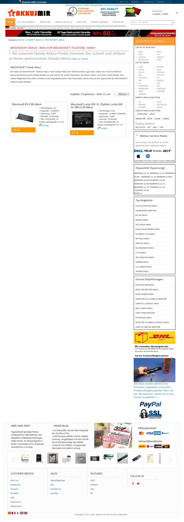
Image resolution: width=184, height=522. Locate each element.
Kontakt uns (55, 489)
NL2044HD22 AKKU (144, 248)
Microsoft (143, 60)
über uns (124, 2)
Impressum (16, 502)
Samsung (141, 114)
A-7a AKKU (140, 252)
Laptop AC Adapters (145, 47)
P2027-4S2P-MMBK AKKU (147, 229)
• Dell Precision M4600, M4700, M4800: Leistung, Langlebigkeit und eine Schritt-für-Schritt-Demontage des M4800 (70, 439)
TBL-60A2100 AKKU (144, 257)
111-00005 (51, 28)
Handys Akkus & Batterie (147, 97)
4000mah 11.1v (158, 173)
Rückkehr (135, 2)
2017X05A (80, 28)
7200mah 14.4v (141, 190)
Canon (165, 119)
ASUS (159, 69)
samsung (170, 161)
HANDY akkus (35, 40)
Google (142, 57)
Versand (160, 2)
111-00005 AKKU (143, 267)
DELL (140, 75)
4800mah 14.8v (142, 180)
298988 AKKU (142, 262)
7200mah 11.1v (157, 187)
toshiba (138, 161)
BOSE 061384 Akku (144, 285)
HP (158, 54)
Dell (140, 54)
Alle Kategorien (26, 22)
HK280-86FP (69, 28)
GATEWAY (142, 78)
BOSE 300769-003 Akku (146, 289)
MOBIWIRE (143, 86)
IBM (140, 80)
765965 (88, 28)
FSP (160, 127)
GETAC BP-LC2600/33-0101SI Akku (152, 322)
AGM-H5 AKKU (142, 243)
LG (139, 83)
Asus (159, 52)
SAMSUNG (161, 88)
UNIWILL (142, 94)
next (170, 459)
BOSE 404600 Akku (144, 294)
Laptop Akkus (142, 62)
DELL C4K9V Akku (144, 308)
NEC (158, 86)
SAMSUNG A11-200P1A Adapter (151, 299)
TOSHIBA (161, 91)
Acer (140, 52)
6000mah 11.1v (157, 183)
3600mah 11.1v (141, 173)
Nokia (159, 107)
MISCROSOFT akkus (54, 40)
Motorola (162, 104)
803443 (31, 28)
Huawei (142, 107)
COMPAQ (160, 72)
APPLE (141, 69)
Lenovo (160, 57)
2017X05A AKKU (143, 224)
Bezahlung (148, 2)
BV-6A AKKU (141, 215)
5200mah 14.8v (157, 180)
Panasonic (143, 88)
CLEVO (141, 72)
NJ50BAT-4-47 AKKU (145, 234)
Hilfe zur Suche (80, 59)
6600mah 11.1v (142, 187)
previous (13, 459)
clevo (161, 161)
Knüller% (82, 22)
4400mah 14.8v (164, 177)
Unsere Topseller (63, 22)
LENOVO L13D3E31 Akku (147, 303)
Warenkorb (157, 11)
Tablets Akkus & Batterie (148, 111)
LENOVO (160, 80)
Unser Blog (118, 22)
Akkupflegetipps (57, 480)
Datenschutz (16, 506)
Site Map (54, 493)
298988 (60, 28)
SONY (140, 91)
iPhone (141, 104)
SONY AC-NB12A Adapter (147, 327)
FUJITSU (160, 75)
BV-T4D (119, 125)
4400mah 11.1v (149, 177)
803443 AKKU (142, 220)
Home (10, 22)
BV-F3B (61, 122)
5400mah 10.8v (142, 183)
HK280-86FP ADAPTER (145, 210)
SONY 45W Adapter (145, 313)
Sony (159, 60)
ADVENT (160, 67)
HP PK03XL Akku (143, 317)
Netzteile (140, 127)
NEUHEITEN (45, 22)
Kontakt (42, 2)
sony (155, 161)
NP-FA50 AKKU (142, 238)
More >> (138, 193)
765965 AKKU (142, 271)
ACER (140, 67)
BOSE (149, 119)
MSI (158, 83)
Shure (156, 119)
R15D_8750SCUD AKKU (146, 206)
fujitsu (147, 161)
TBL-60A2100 (41, 28)
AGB (12, 498)
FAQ (52, 485)
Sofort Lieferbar (99, 22)
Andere (139, 119)
